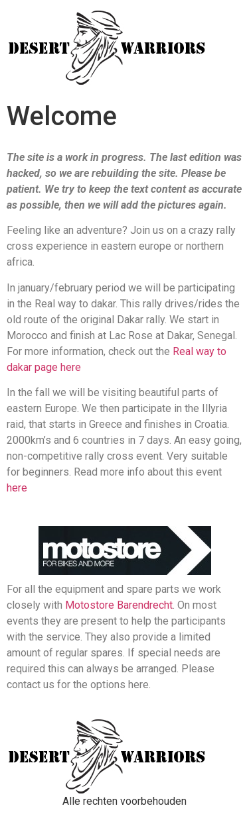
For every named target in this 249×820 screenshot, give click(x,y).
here (17, 488)
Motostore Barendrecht (119, 605)
